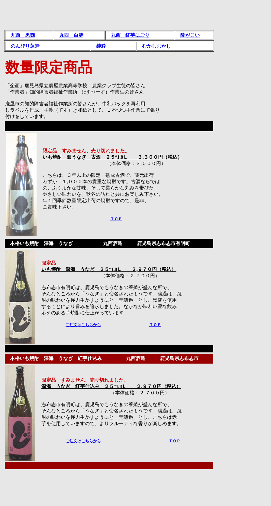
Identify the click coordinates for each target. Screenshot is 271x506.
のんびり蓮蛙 (25, 46)
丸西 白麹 (71, 35)
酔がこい (190, 35)
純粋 (101, 46)
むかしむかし (156, 46)
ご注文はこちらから (83, 325)
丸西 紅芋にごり (130, 35)
